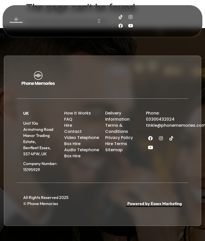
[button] (99, 21)
